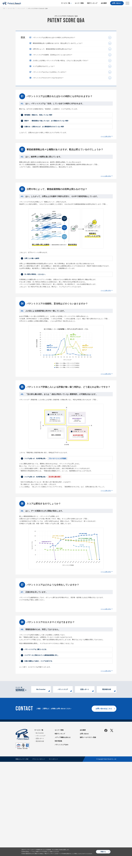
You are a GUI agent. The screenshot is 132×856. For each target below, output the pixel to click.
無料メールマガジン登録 (88, 831)
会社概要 (104, 3)
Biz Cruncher (41, 783)
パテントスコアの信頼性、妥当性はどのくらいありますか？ (52, 55)
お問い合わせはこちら (104, 803)
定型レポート (84, 783)
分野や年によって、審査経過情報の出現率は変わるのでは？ (52, 49)
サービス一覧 (65, 3)
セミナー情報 (79, 3)
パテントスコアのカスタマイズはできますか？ (48, 78)
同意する (103, 851)
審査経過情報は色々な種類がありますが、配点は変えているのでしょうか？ (58, 43)
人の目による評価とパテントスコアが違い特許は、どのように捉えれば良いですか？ (60, 60)
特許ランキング (92, 3)
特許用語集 (58, 835)
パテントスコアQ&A (61, 839)
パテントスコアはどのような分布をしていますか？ (49, 72)
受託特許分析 (106, 783)
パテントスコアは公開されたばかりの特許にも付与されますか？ (54, 37)
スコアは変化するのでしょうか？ (44, 66)
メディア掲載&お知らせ (62, 831)
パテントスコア (63, 783)
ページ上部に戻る (106, 136)
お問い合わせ (116, 3)
